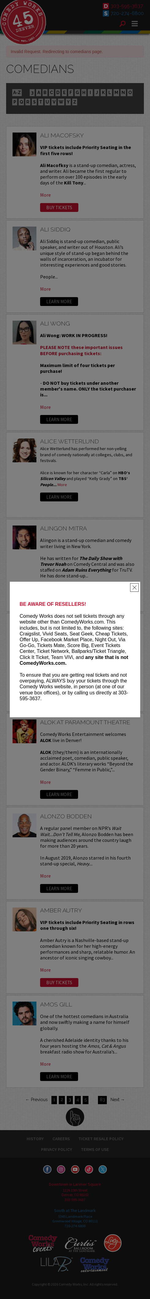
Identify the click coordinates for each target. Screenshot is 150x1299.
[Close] (134, 587)
